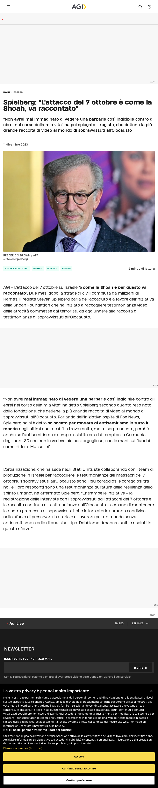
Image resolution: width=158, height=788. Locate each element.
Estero (18, 92)
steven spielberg (16, 268)
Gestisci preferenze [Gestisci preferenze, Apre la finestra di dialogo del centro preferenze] (79, 780)
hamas (37, 268)
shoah (66, 268)
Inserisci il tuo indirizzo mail (28, 659)
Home (6, 92)
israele (52, 268)
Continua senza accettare (79, 768)
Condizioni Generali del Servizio (110, 676)
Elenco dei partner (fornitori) (22, 748)
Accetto (79, 756)
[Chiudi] (151, 690)
